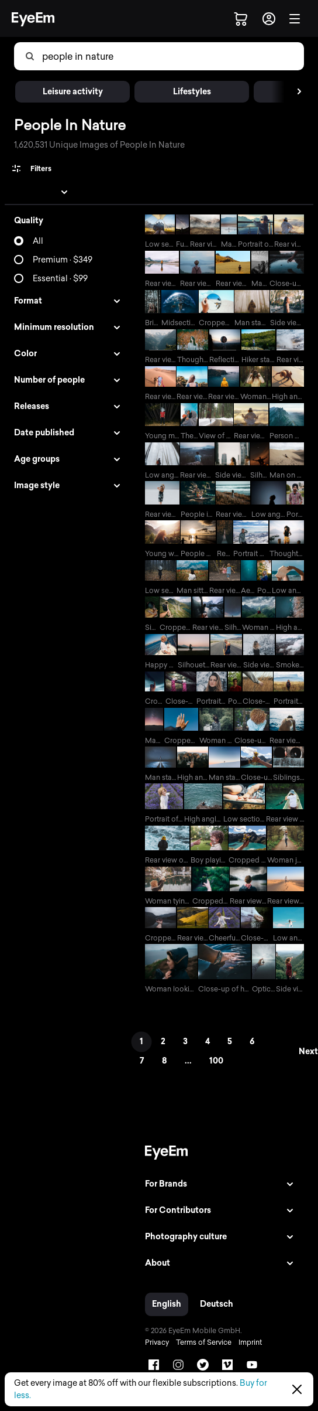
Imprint (250, 1342)
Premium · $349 (62, 260)
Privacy (157, 1342)
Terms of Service (203, 1342)
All (38, 241)
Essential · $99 (60, 279)
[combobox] (100, 56)
